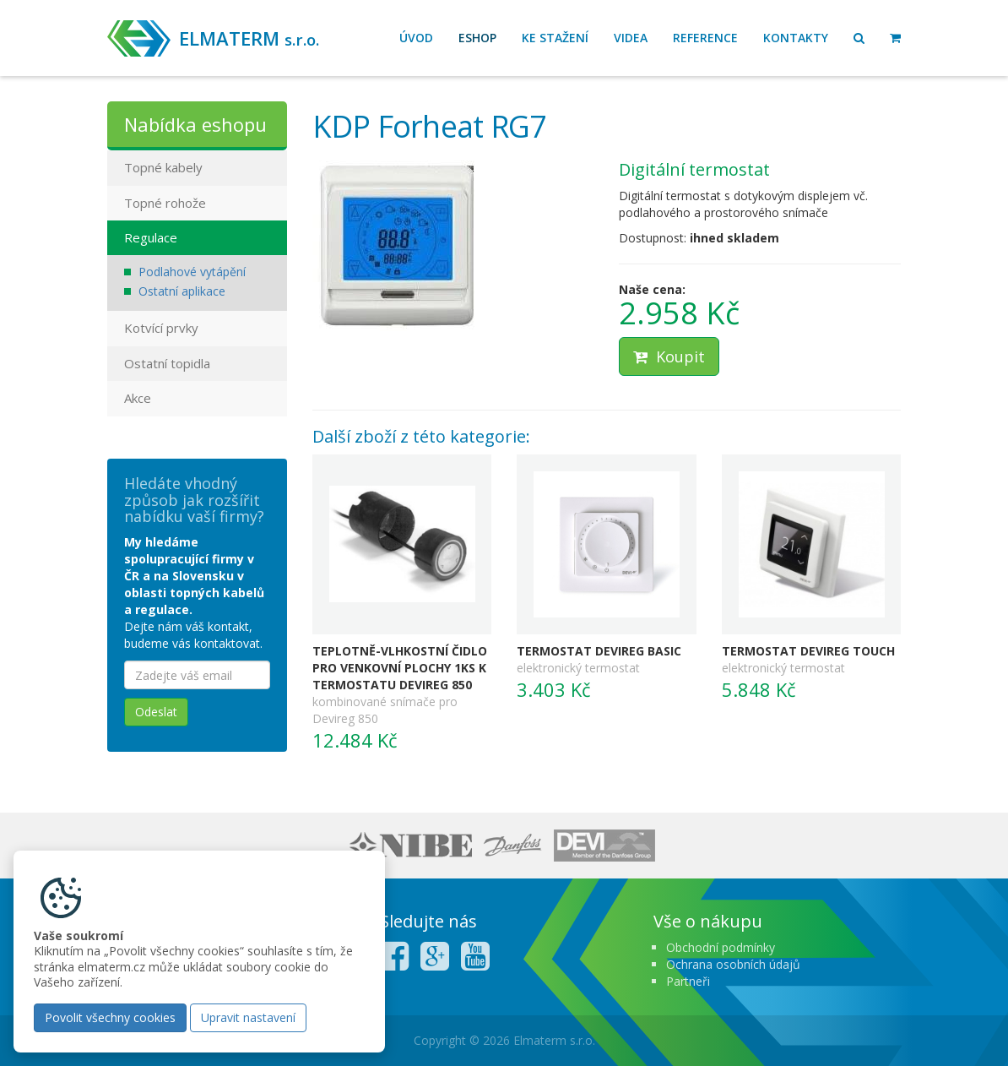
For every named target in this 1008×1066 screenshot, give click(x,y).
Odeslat (156, 712)
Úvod (416, 38)
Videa (631, 38)
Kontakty (795, 38)
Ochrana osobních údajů (733, 964)
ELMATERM (249, 38)
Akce (137, 397)
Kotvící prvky (161, 327)
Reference (705, 38)
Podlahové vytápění (192, 272)
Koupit (669, 356)
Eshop (477, 38)
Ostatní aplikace (181, 291)
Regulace (150, 237)
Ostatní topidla (167, 363)
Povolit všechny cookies (110, 1017)
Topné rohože (165, 202)
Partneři (688, 981)
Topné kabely (163, 167)
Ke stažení (555, 38)
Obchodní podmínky (720, 947)
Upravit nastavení (248, 1017)
